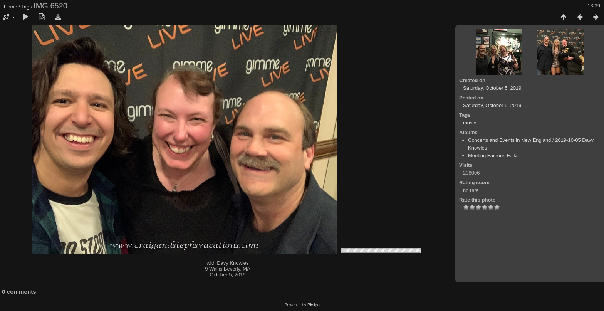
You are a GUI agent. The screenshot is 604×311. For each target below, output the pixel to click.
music (469, 123)
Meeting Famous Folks (493, 155)
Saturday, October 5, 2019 (492, 88)
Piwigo (313, 305)
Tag (25, 7)
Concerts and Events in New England (509, 140)
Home (10, 7)
